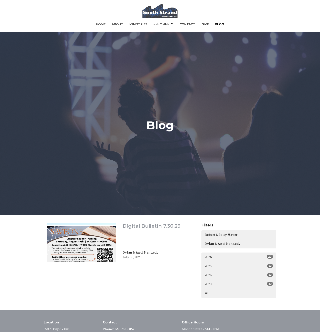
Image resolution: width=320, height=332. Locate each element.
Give (205, 24)
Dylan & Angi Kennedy (223, 244)
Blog (219, 24)
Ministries (138, 24)
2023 (239, 284)
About (117, 24)
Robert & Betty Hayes (221, 235)
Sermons (163, 24)
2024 (239, 275)
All (207, 293)
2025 (239, 266)
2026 (239, 257)
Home (101, 24)
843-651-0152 (124, 329)
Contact (187, 24)
